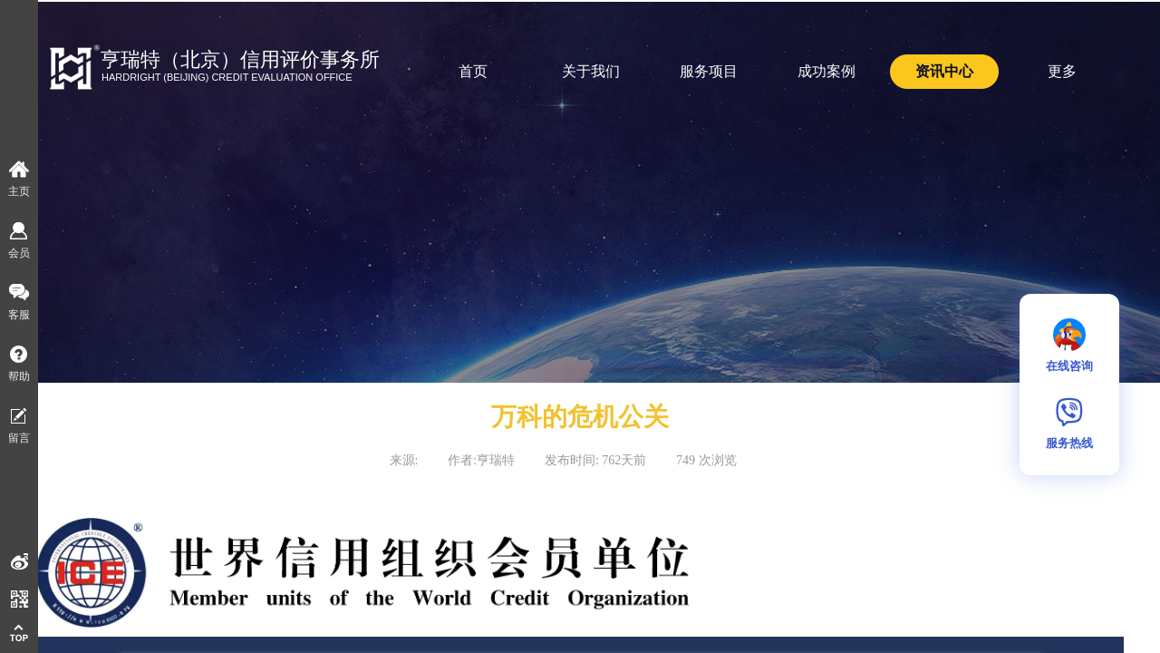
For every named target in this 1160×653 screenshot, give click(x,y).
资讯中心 (944, 71)
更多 (1062, 71)
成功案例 (827, 71)
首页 (473, 71)
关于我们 (591, 71)
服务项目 (709, 71)
